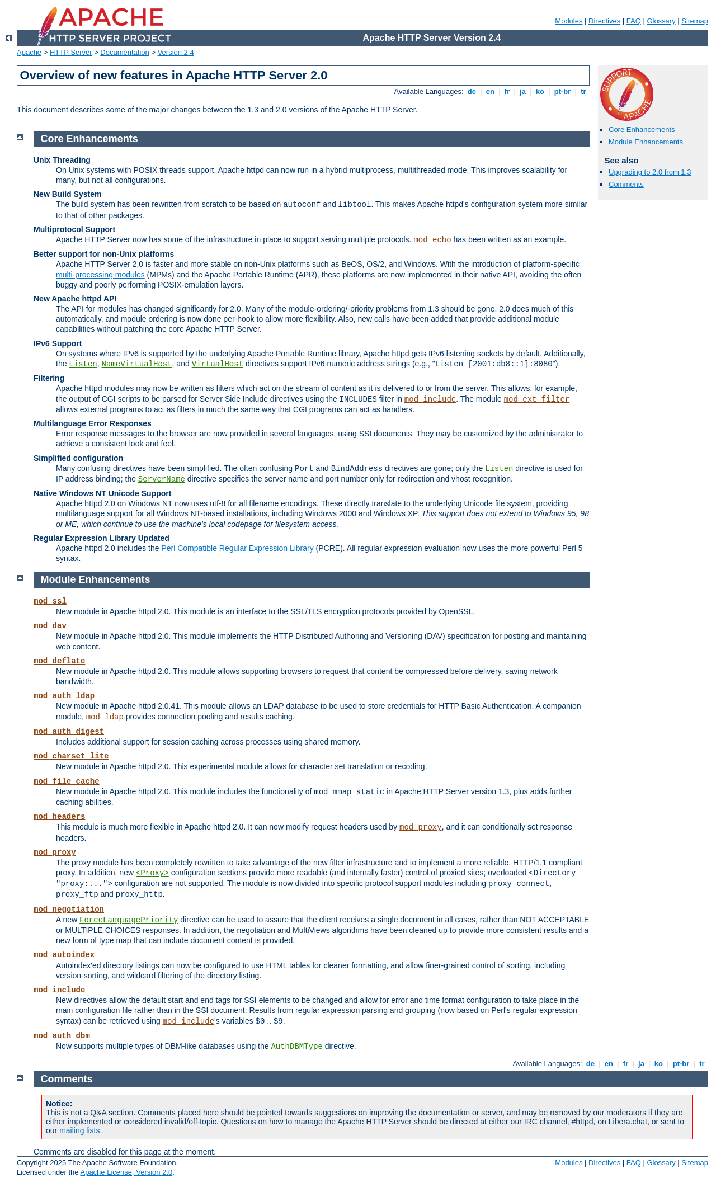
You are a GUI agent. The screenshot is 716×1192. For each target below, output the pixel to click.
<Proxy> (152, 873)
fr (507, 91)
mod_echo (432, 239)
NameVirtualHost (137, 364)
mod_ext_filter (537, 399)
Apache (29, 52)
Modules (568, 21)
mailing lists (79, 1130)
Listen (83, 364)
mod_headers (59, 816)
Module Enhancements (646, 142)
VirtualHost (217, 364)
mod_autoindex (64, 954)
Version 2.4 (176, 52)
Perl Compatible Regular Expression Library (237, 548)
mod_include (430, 399)
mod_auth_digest (69, 731)
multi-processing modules (100, 274)
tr (583, 91)
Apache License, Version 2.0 (126, 1172)
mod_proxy (420, 827)
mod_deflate (59, 661)
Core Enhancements (642, 129)
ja (522, 91)
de (471, 91)
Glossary (661, 21)
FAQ (633, 21)
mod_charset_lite (71, 756)
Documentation (124, 52)
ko (540, 91)
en (490, 91)
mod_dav (50, 625)
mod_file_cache (67, 781)
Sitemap (694, 21)
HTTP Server (71, 52)
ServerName (161, 479)
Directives (604, 21)
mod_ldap (105, 717)
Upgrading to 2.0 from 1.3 (650, 172)
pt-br (562, 91)
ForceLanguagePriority (128, 920)
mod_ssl (50, 601)
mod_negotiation (69, 909)
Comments (626, 184)
